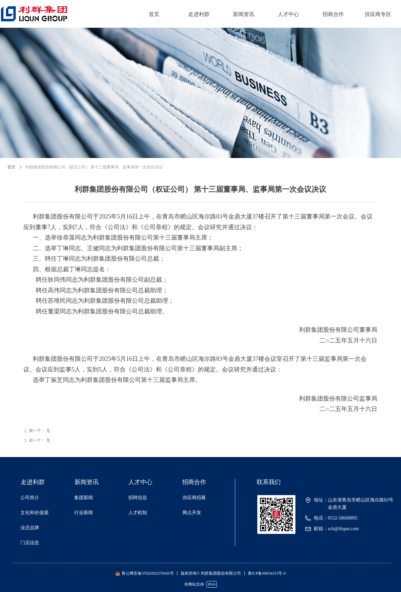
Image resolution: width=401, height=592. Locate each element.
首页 (154, 14)
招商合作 (333, 14)
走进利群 (199, 14)
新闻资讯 (243, 14)
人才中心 (288, 14)
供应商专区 (378, 14)
